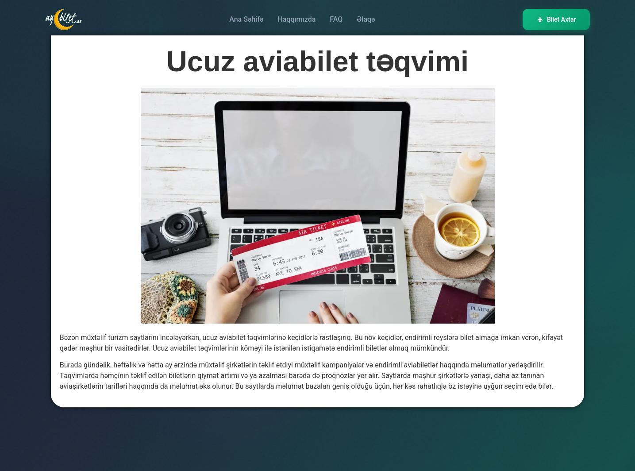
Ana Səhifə (246, 19)
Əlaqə (366, 19)
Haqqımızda (296, 19)
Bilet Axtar (556, 19)
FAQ (336, 19)
